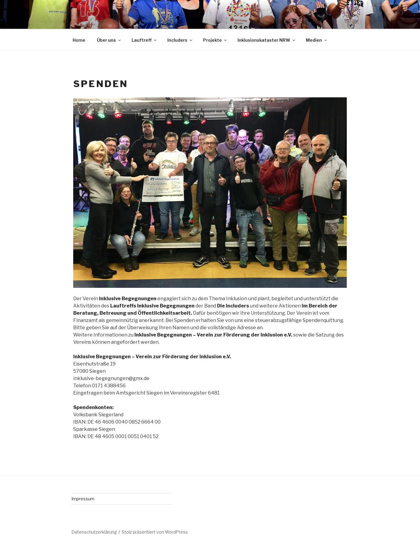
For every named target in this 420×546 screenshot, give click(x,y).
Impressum (82, 498)
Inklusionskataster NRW (267, 40)
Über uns (109, 40)
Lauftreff (144, 40)
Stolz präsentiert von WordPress (155, 532)
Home (79, 40)
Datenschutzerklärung (94, 532)
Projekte (215, 40)
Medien (317, 40)
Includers (180, 40)
